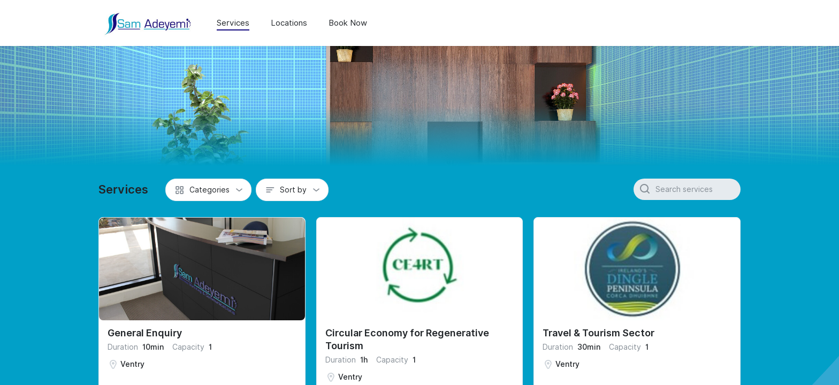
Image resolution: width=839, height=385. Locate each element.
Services (233, 23)
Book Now (348, 23)
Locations (289, 23)
